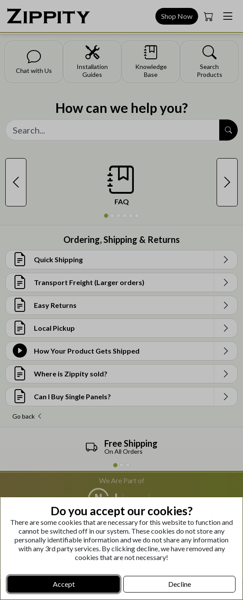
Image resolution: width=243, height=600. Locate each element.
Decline (179, 584)
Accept (64, 584)
